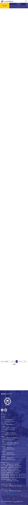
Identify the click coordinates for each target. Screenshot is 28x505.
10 (12, 361)
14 (21, 361)
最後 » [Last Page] (14, 364)
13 (18, 361)
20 (24, 361)
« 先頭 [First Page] (6, 361)
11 (14, 361)
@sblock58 (3, 497)
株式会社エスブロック (14, 494)
